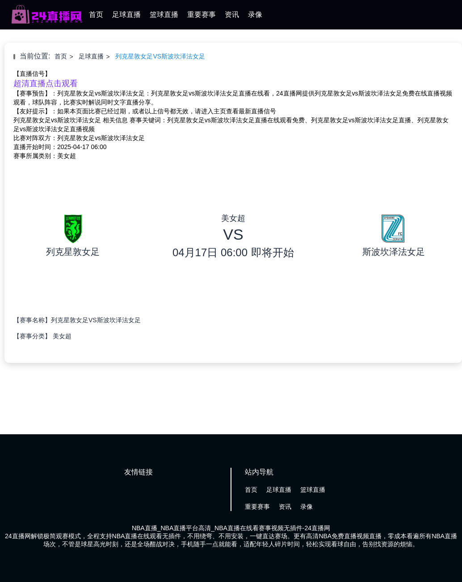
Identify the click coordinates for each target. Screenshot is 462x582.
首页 (96, 14)
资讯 (232, 14)
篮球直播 (164, 14)
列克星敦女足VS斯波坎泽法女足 (160, 56)
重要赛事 (201, 14)
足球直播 (126, 14)
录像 (255, 14)
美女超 (62, 336)
